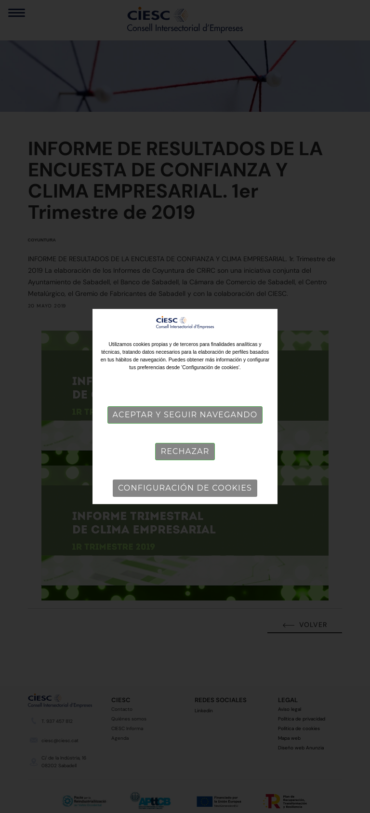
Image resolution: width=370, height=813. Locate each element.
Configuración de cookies (185, 488)
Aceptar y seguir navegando (185, 414)
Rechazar (184, 451)
